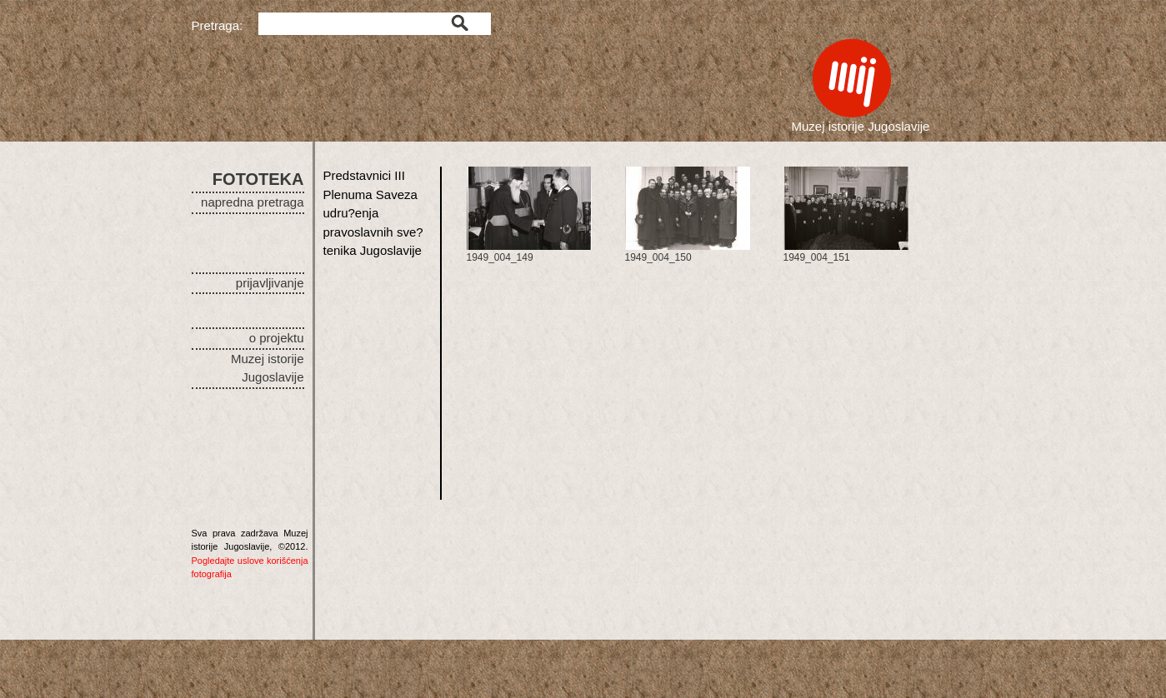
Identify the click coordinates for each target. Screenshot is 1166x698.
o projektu (276, 338)
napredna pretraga (252, 202)
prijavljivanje (270, 283)
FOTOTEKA (258, 179)
